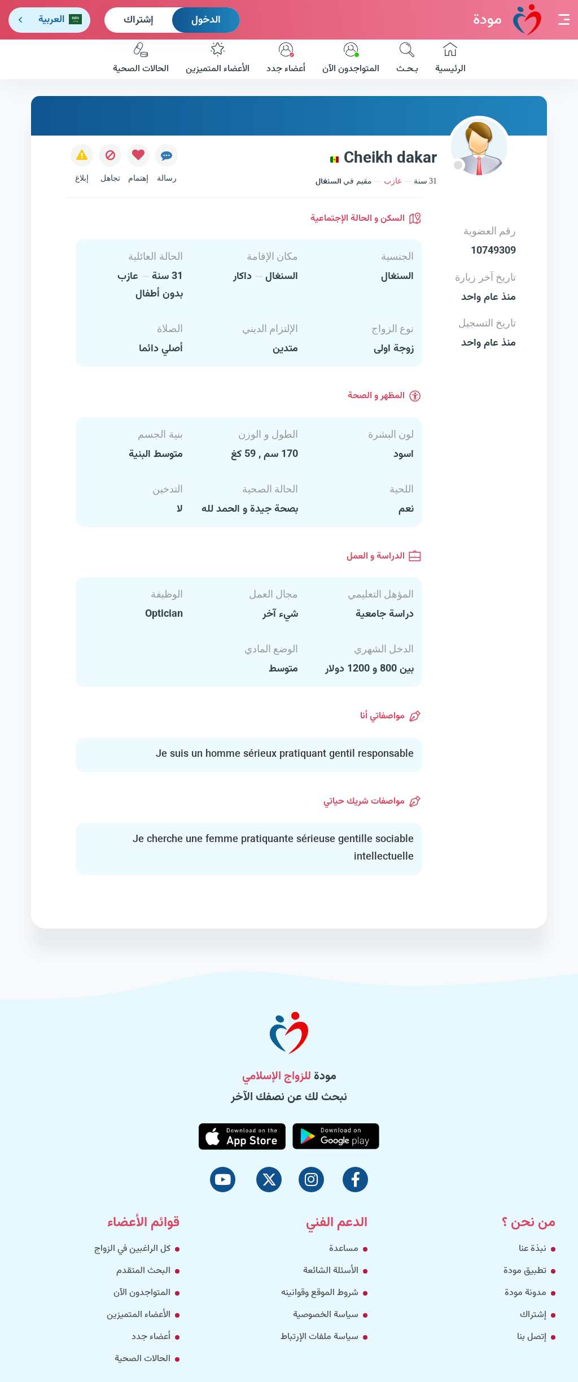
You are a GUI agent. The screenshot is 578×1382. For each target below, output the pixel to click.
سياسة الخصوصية (325, 1315)
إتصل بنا (531, 1337)
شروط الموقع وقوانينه (319, 1293)
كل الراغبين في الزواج (132, 1249)
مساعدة (343, 1249)
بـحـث (407, 59)
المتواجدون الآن (350, 59)
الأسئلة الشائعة (330, 1271)
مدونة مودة (525, 1293)
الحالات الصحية (141, 59)
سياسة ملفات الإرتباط (319, 1337)
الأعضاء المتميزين (217, 59)
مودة (507, 19)
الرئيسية (450, 59)
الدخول (206, 20)
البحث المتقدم (143, 1271)
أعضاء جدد (285, 59)
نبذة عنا (532, 1249)
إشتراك (139, 20)
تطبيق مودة (524, 1271)
